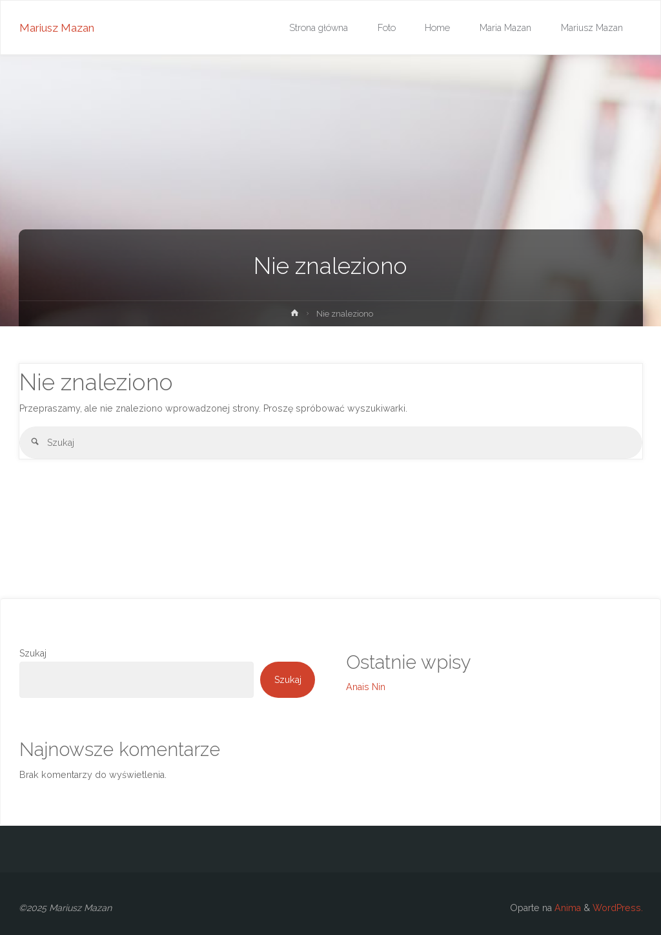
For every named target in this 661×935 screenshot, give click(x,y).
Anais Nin (365, 687)
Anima (566, 908)
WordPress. (618, 908)
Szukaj (32, 653)
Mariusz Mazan (56, 27)
